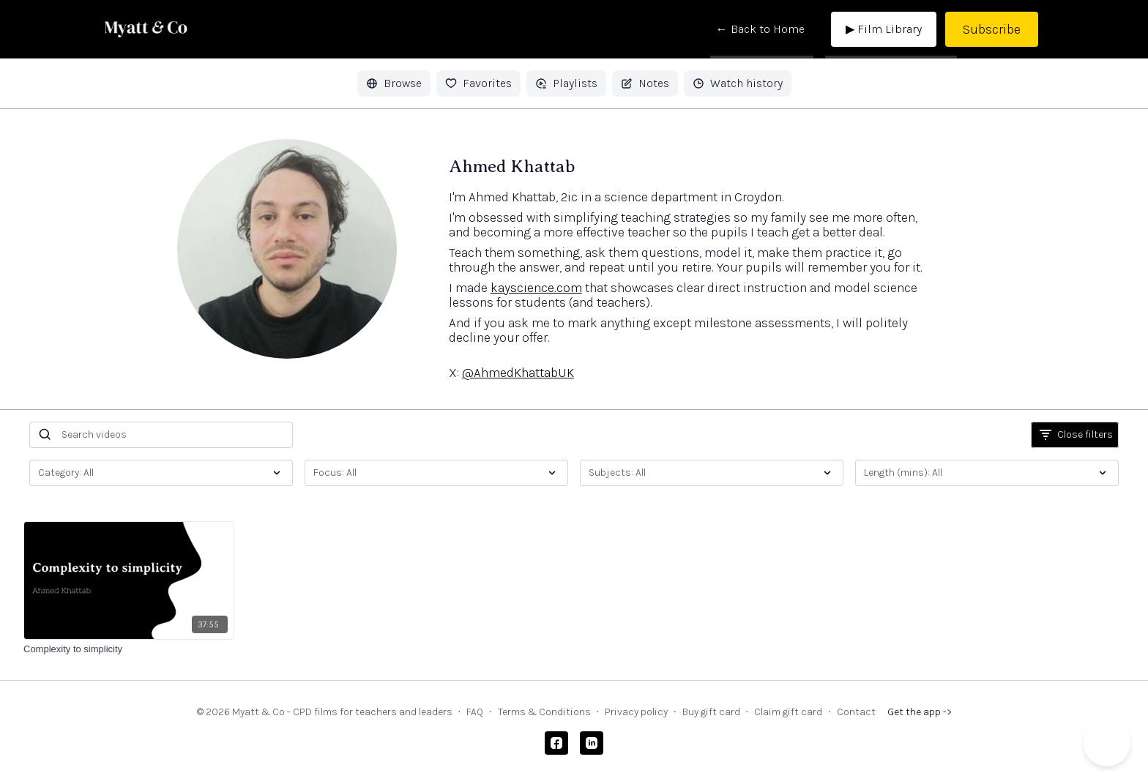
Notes (645, 83)
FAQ (474, 712)
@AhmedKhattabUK (518, 372)
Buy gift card (711, 712)
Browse (394, 83)
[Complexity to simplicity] (128, 649)
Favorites (478, 83)
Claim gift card (788, 712)
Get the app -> (919, 712)
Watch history (738, 83)
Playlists (566, 83)
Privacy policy (636, 712)
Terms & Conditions (544, 712)
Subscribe (992, 29)
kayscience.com (536, 287)
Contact (856, 712)
